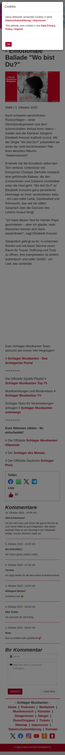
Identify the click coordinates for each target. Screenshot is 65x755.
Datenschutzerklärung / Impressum (25, 20)
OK (8, 44)
